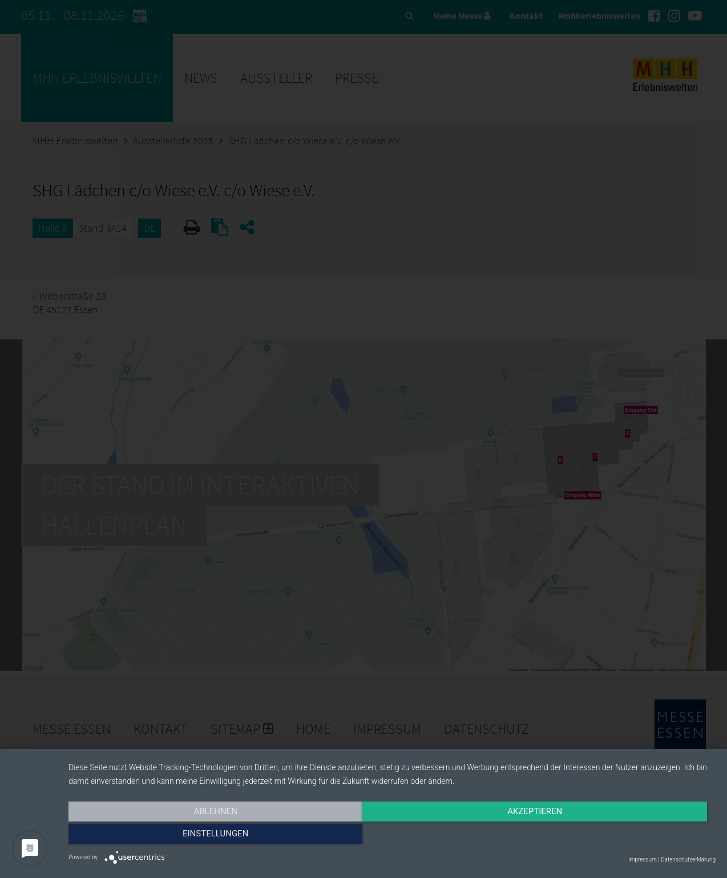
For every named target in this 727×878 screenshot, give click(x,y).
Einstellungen (618, 836)
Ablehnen (165, 836)
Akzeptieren (392, 836)
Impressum (642, 859)
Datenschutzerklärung (688, 859)
